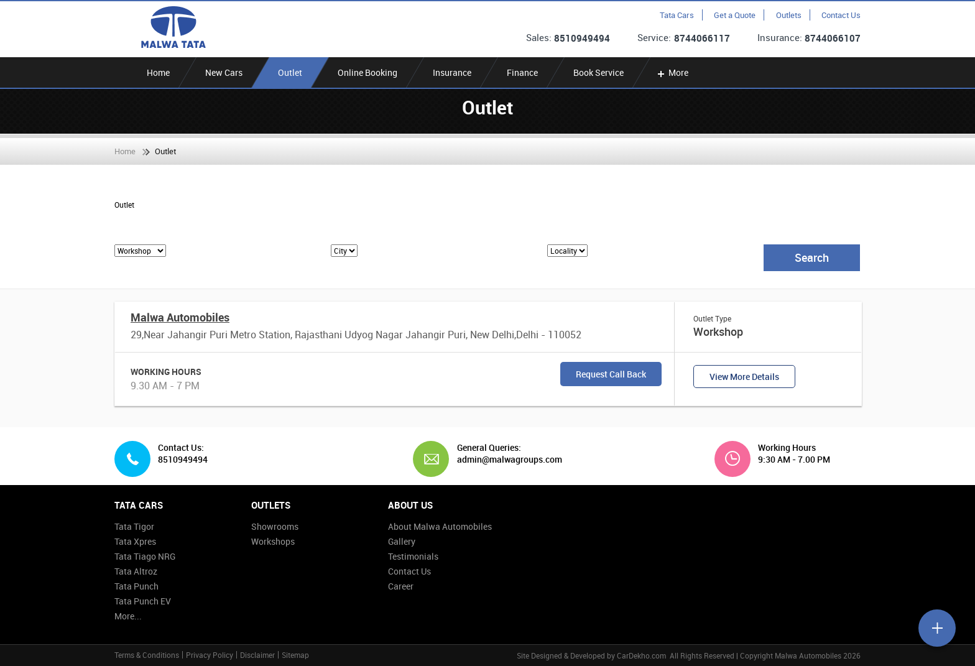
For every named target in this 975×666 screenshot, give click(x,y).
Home (158, 72)
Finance (522, 72)
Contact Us (841, 15)
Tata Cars (677, 15)
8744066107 (833, 38)
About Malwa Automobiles (440, 526)
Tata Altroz (135, 571)
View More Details (744, 376)
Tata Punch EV (142, 601)
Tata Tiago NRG (144, 556)
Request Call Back (611, 374)
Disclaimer (257, 655)
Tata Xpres (135, 541)
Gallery (401, 541)
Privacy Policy (209, 655)
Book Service (598, 72)
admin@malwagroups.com (505, 459)
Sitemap (295, 655)
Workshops (273, 541)
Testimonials (413, 556)
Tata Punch (136, 586)
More (671, 72)
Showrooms (274, 526)
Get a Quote (735, 15)
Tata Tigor (134, 526)
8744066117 (702, 38)
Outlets (789, 15)
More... (128, 616)
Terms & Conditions (146, 655)
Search (812, 257)
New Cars (224, 72)
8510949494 (582, 38)
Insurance (452, 72)
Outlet (290, 72)
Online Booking (367, 72)
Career (401, 586)
